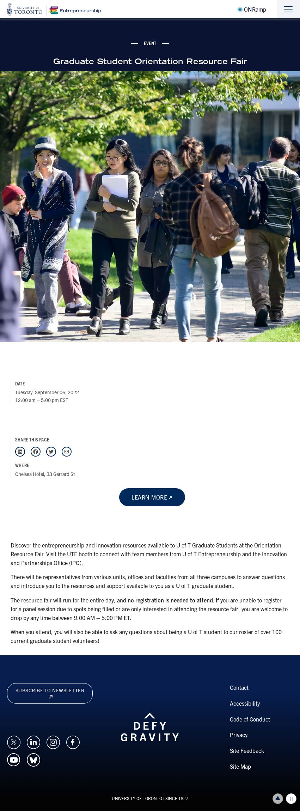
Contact (239, 687)
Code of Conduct (250, 719)
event (150, 43)
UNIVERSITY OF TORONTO (137, 798)
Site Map (240, 766)
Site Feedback (247, 750)
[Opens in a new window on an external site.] (13, 741)
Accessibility (245, 703)
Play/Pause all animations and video (291, 798)
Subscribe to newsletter (50, 693)
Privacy (238, 734)
